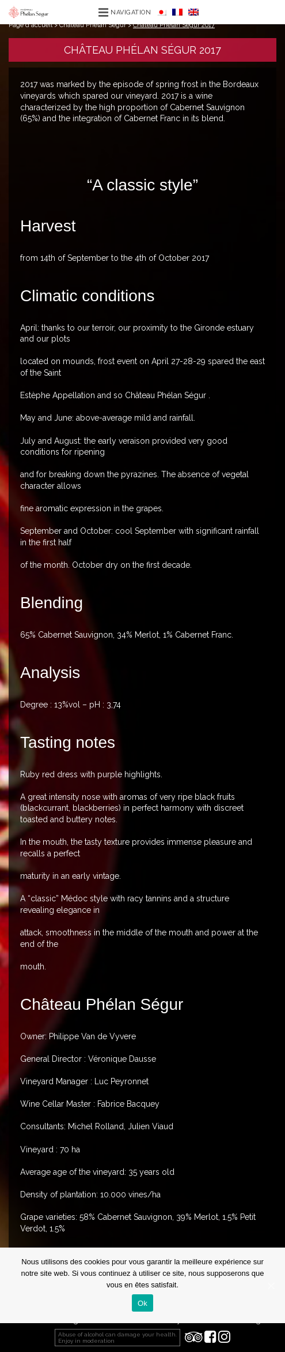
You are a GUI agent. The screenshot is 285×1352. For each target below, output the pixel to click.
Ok (142, 1303)
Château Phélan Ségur (92, 25)
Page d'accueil (30, 25)
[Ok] (270, 1285)
